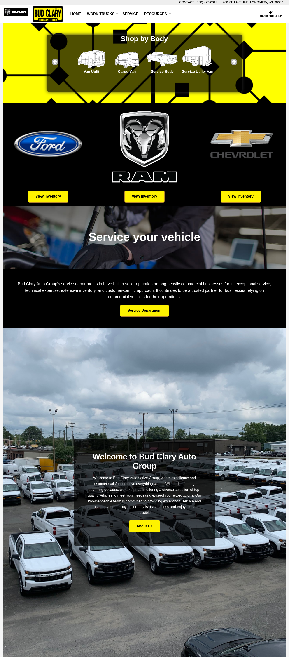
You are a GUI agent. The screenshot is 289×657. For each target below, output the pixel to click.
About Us (144, 526)
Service (130, 14)
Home (75, 14)
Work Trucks (103, 14)
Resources (157, 14)
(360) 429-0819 (206, 2)
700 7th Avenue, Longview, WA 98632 (253, 2)
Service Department (144, 310)
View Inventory (48, 196)
